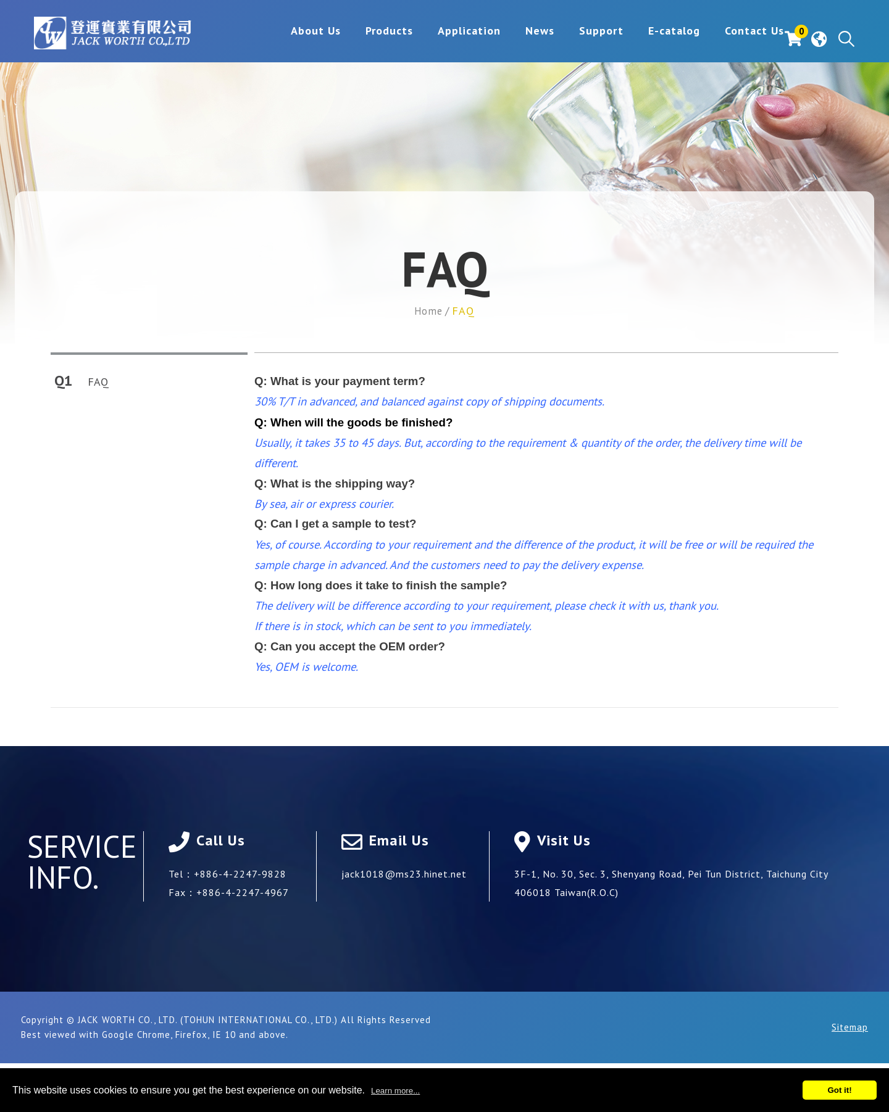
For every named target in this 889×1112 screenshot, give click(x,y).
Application (430, 39)
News (500, 39)
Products (350, 39)
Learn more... (395, 1090)
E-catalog (635, 39)
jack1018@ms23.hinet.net (404, 873)
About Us (277, 39)
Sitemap (850, 1026)
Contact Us (715, 39)
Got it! (839, 1090)
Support (562, 39)
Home (428, 311)
